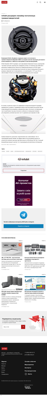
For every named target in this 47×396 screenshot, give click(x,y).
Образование (28, 151)
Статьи (3, 370)
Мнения (3, 366)
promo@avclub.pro (29, 354)
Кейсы (3, 368)
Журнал (4, 361)
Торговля (34, 151)
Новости (3, 363)
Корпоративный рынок (19, 151)
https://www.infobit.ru (11, 144)
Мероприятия (29, 364)
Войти (30, 374)
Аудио (12, 151)
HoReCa (3, 151)
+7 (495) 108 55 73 (30, 352)
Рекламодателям (30, 371)
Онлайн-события (30, 361)
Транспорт (40, 151)
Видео (3, 372)
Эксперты (28, 368)
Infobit (7, 151)
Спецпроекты (4, 374)
